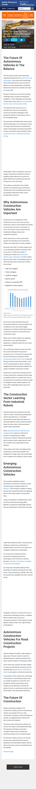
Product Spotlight (10, 15)
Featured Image (8, 751)
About (4, 8)
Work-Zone (4, 15)
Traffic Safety (31, 15)
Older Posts (18, 767)
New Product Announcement (18, 15)
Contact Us (11, 8)
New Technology (10, 47)
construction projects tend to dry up (14, 359)
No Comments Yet (26, 46)
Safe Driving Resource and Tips (25, 15)
